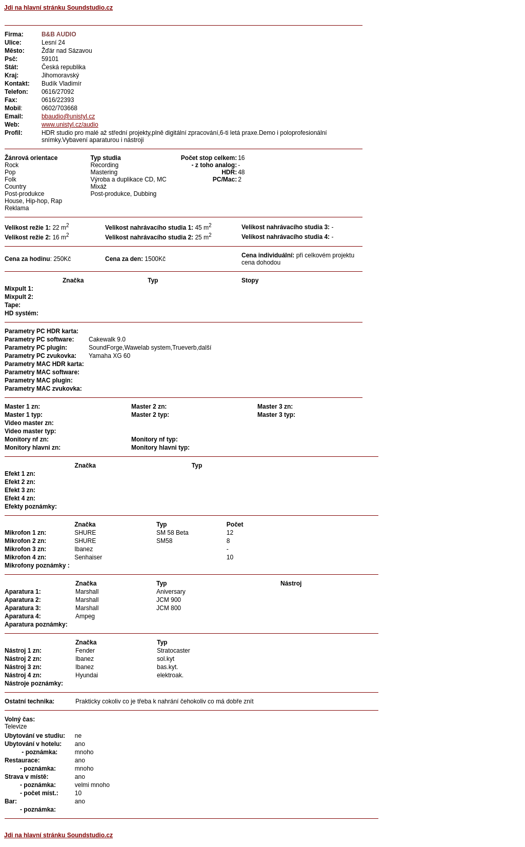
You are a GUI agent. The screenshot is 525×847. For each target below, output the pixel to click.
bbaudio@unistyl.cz (68, 116)
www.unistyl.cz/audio (70, 124)
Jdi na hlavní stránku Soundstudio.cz (58, 7)
